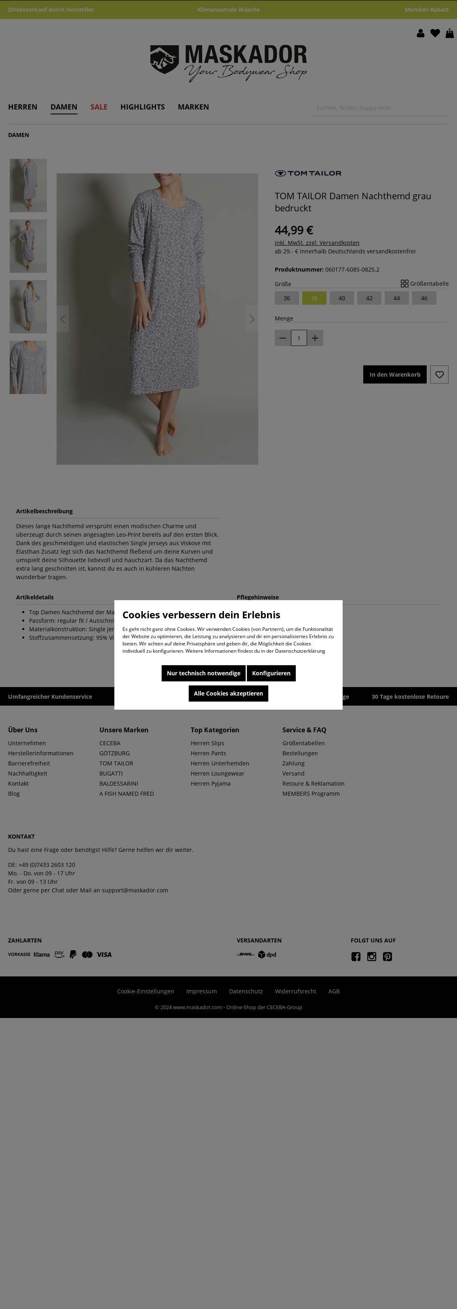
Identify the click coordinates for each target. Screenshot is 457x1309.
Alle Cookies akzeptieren (228, 693)
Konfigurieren (271, 673)
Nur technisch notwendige (203, 673)
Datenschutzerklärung (300, 650)
